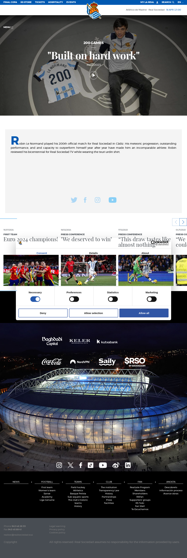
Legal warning (57, 526)
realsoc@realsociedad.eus (18, 535)
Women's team (47, 491)
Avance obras (170, 494)
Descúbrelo (171, 487)
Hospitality (55, 2)
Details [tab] (93, 253)
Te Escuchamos (139, 509)
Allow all (144, 312)
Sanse (47, 494)
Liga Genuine (47, 500)
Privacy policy (57, 529)
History (78, 506)
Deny (43, 312)
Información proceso (171, 491)
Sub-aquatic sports (78, 497)
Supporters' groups (140, 500)
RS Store (26, 2)
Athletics (78, 491)
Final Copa (10, 2)
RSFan (140, 497)
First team (47, 487)
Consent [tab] (42, 253)
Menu (8, 27)
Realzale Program (140, 487)
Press (109, 500)
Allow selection (93, 312)
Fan (140, 482)
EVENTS (71, 2)
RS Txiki (140, 503)
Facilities (109, 503)
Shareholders (139, 494)
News (16, 482)
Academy (47, 497)
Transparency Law (109, 491)
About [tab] (145, 253)
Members (140, 491)
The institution (109, 487)
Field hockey (78, 487)
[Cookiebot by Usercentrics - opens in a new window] (153, 243)
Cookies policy (57, 533)
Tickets (40, 2)
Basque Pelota (78, 494)
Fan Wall (140, 506)
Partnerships (109, 497)
